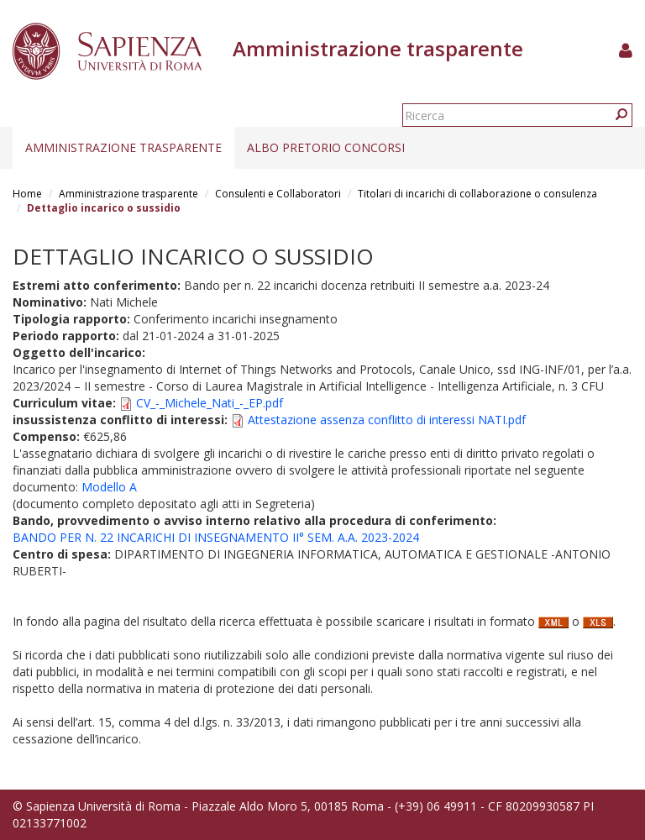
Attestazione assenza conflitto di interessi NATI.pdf (387, 420)
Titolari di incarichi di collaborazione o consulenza (477, 193)
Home (27, 193)
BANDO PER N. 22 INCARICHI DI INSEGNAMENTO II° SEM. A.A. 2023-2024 (216, 537)
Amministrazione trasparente (123, 147)
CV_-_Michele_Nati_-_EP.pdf (209, 403)
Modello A (109, 487)
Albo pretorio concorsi (326, 147)
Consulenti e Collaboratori (278, 193)
